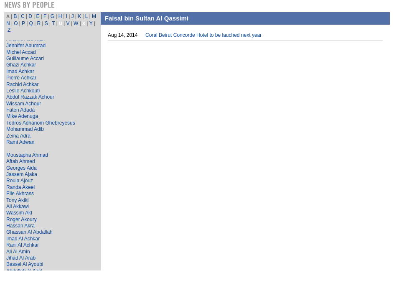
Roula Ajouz (19, 181)
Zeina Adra (18, 136)
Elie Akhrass (20, 193)
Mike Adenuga (22, 116)
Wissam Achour (23, 104)
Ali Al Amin (18, 252)
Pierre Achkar (21, 78)
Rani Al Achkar (22, 245)
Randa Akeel (20, 187)
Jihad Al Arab (21, 258)
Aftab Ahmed (20, 161)
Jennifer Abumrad (26, 45)
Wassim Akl (19, 213)
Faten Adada (20, 110)
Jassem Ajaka (21, 174)
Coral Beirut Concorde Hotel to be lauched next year (203, 35)
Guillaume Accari (25, 58)
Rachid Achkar (22, 84)
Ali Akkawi (17, 206)
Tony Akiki (17, 200)
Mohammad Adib (25, 129)
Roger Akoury (21, 219)
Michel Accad (21, 52)
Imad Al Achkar (23, 239)
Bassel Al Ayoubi (24, 264)
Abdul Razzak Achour (30, 97)
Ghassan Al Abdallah (29, 232)
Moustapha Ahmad (27, 155)
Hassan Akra (20, 226)
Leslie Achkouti (23, 91)
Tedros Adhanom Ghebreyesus (40, 123)
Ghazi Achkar (21, 65)
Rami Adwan (20, 142)
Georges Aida (21, 168)
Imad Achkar (20, 71)
